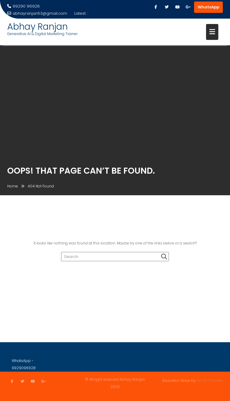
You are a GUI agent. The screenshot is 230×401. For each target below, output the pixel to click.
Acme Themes (210, 380)
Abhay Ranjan (37, 26)
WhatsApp (208, 7)
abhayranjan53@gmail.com (37, 13)
